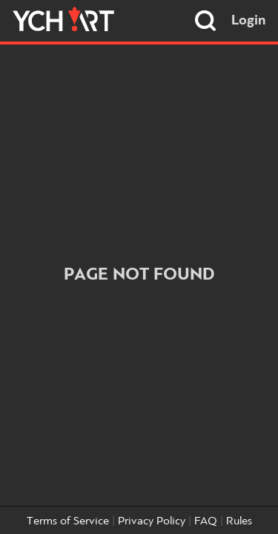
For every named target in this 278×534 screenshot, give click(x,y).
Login (248, 20)
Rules (239, 521)
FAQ (205, 521)
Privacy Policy (151, 521)
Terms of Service (68, 521)
